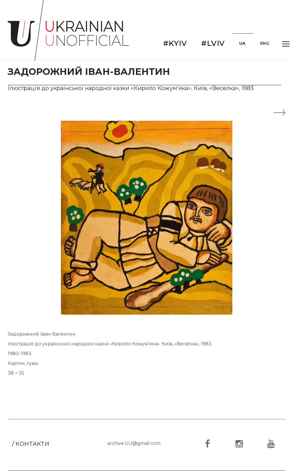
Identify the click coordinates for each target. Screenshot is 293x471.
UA (242, 43)
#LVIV (213, 43)
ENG (265, 43)
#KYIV (175, 43)
